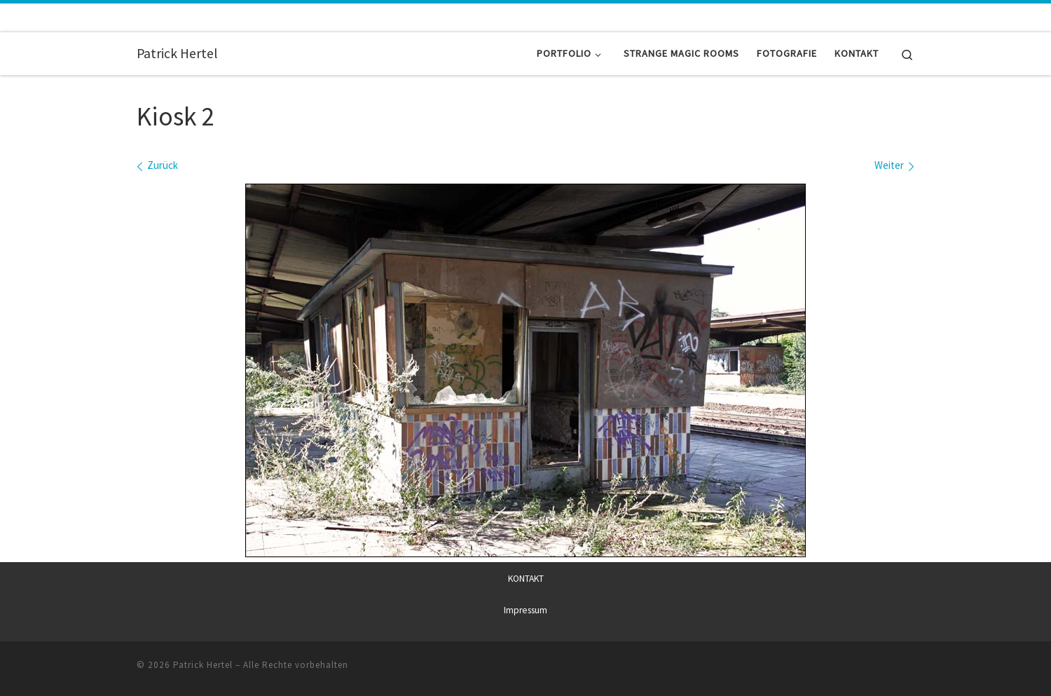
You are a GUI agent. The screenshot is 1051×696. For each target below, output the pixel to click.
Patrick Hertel (203, 664)
